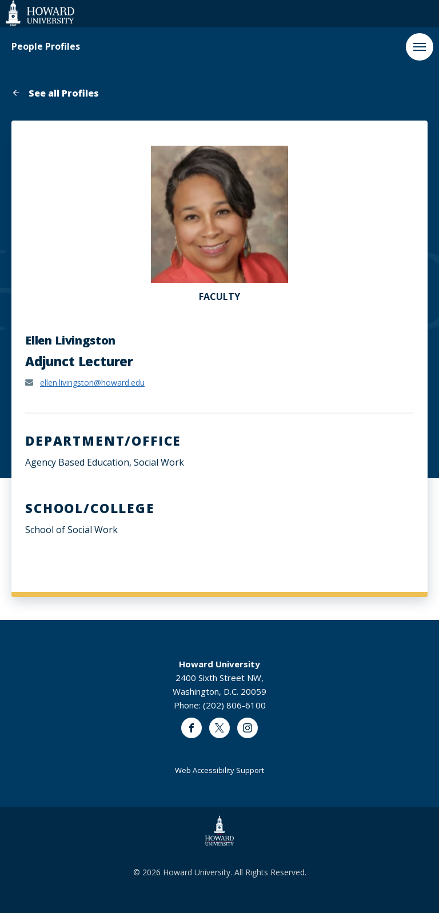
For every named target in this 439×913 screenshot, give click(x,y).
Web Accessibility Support (219, 770)
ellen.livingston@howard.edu (92, 382)
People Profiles (45, 46)
